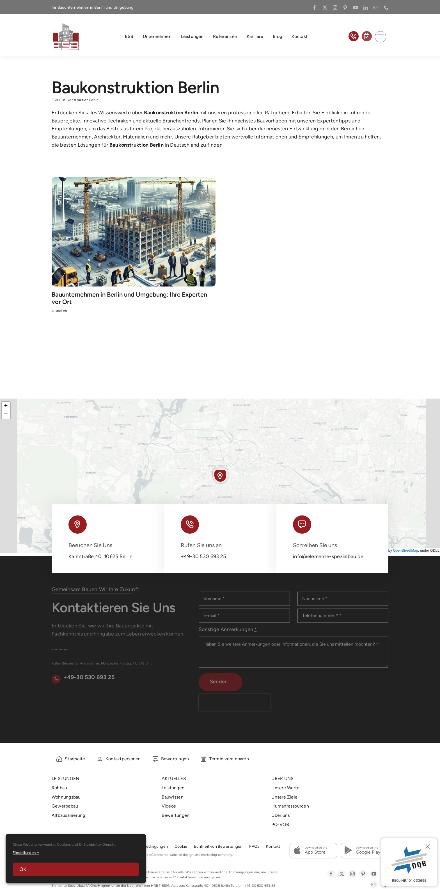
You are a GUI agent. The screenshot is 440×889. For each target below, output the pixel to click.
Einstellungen (26, 853)
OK (22, 869)
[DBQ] (409, 862)
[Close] (428, 846)
